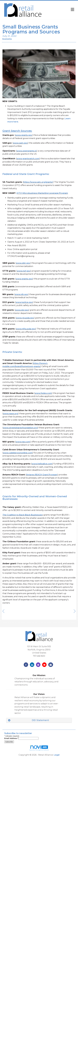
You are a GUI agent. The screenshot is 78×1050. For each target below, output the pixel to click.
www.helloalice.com (42, 464)
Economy (7, 39)
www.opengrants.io (27, 151)
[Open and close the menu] (59, 9)
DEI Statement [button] (40, 720)
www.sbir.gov (23, 263)
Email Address (11, 738)
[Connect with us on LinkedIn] (32, 664)
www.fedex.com (43, 393)
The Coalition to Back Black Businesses (22, 515)
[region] (75, 611)
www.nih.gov (21, 294)
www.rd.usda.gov (25, 318)
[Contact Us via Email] (50, 664)
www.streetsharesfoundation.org (20, 428)
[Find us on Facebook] (26, 664)
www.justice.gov (24, 302)
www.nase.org (10, 413)
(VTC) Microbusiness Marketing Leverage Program (42, 193)
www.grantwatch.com (28, 158)
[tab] (39, 720)
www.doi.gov (22, 310)
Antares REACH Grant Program (41, 475)
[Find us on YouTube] (44, 664)
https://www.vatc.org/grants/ (38, 182)
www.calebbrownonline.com (17, 453)
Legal (56, 755)
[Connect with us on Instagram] (38, 664)
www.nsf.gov (23, 271)
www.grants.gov (23, 135)
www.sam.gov (20, 143)
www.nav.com (23, 442)
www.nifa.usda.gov (25, 329)
